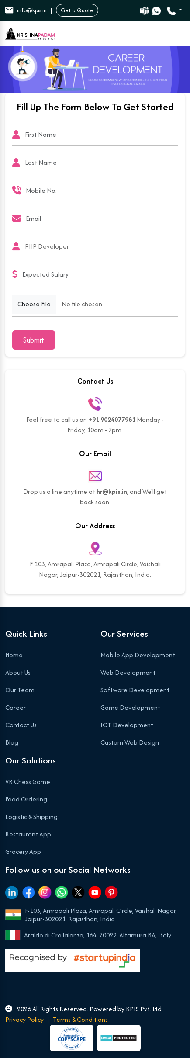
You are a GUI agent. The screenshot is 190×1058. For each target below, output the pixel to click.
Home (14, 654)
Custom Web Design (129, 742)
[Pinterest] (111, 892)
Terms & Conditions (80, 1019)
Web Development (127, 672)
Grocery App (23, 851)
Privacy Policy (24, 1019)
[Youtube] (94, 892)
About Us (18, 672)
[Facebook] (28, 892)
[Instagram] (45, 892)
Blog (11, 742)
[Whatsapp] (61, 892)
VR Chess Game (27, 781)
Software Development (134, 689)
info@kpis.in (26, 10)
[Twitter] (78, 892)
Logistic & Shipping (31, 816)
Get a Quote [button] (77, 10)
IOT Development (126, 724)
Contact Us (21, 724)
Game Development (130, 707)
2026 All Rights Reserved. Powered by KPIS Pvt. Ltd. (84, 1008)
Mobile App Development (137, 654)
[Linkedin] (11, 892)
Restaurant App (28, 834)
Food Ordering (26, 799)
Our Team (20, 689)
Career (15, 707)
